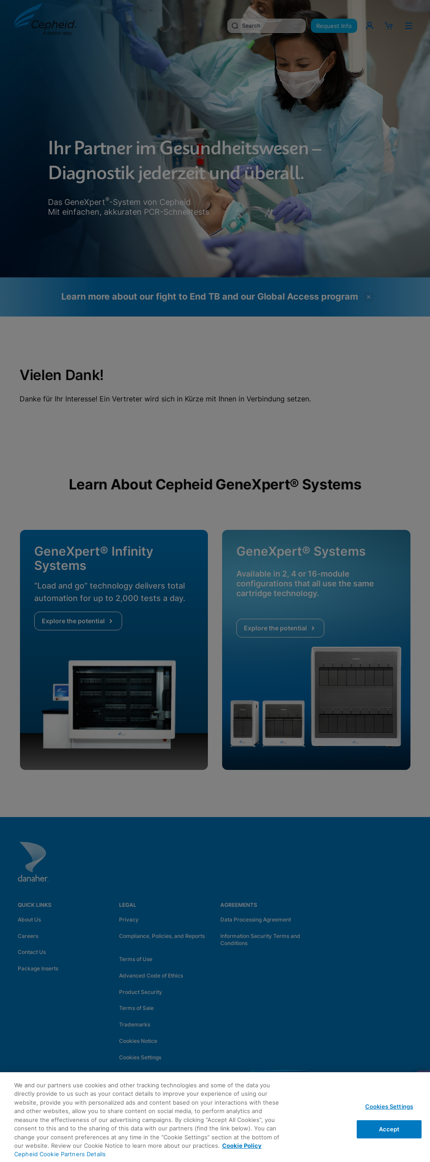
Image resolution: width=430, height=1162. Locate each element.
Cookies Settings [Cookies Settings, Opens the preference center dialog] (389, 1106)
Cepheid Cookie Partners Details (60, 1154)
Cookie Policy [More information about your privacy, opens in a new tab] (242, 1145)
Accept (389, 1128)
